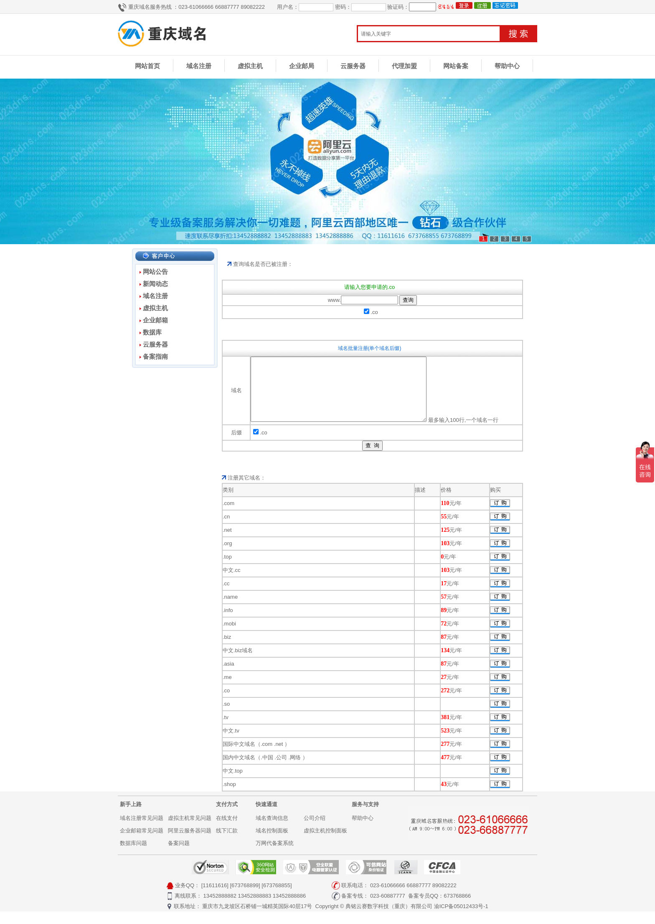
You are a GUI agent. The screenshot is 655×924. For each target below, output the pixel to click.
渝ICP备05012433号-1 (461, 919)
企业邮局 (301, 65)
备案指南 (155, 356)
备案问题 (179, 856)
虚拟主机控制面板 (325, 843)
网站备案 (455, 65)
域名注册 (198, 65)
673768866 (457, 908)
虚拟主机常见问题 (189, 830)
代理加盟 (404, 65)
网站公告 (155, 271)
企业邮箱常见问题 (141, 843)
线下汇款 (227, 843)
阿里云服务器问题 (189, 843)
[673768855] (276, 898)
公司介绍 (314, 830)
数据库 (152, 332)
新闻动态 (155, 283)
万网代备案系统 (275, 856)
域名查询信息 (272, 830)
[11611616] (214, 898)
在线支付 (227, 830)
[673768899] (245, 898)
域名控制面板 (272, 843)
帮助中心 (507, 65)
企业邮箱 (155, 320)
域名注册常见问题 (141, 830)
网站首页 (147, 65)
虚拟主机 (250, 65)
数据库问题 (133, 856)
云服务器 (353, 65)
